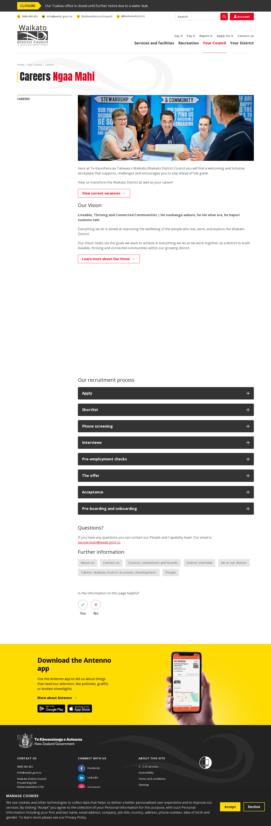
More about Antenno (54, 698)
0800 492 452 (25, 766)
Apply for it (225, 36)
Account (242, 17)
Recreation (188, 42)
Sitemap (144, 785)
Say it (178, 36)
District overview (199, 563)
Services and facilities (154, 42)
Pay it (191, 36)
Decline (254, 807)
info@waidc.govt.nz (29, 772)
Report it (206, 36)
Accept (230, 807)
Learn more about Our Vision (106, 259)
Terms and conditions (152, 779)
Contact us (246, 36)
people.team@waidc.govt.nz (99, 542)
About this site (152, 758)
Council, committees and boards (153, 563)
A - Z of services (148, 766)
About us (87, 563)
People (170, 572)
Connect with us (92, 758)
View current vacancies (101, 193)
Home (20, 64)
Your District (242, 42)
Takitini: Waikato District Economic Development (119, 572)
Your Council (214, 42)
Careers (23, 99)
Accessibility (146, 772)
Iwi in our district (234, 563)
